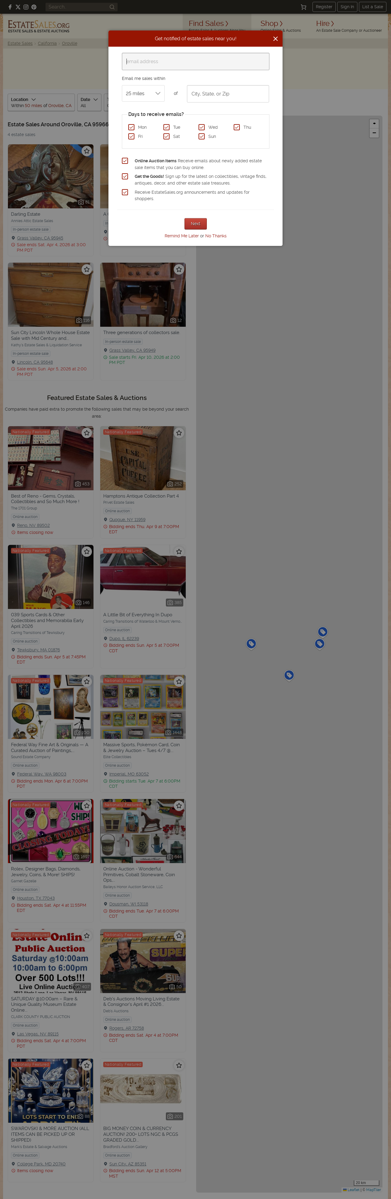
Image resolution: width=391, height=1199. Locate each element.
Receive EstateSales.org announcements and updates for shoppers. (192, 195)
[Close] (275, 38)
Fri (140, 136)
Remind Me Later (182, 235)
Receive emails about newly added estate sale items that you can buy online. (198, 164)
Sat (176, 136)
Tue (176, 127)
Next (195, 223)
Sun (212, 136)
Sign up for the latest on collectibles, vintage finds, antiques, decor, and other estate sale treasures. (200, 179)
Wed (213, 127)
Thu (247, 127)
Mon (142, 127)
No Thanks (216, 235)
